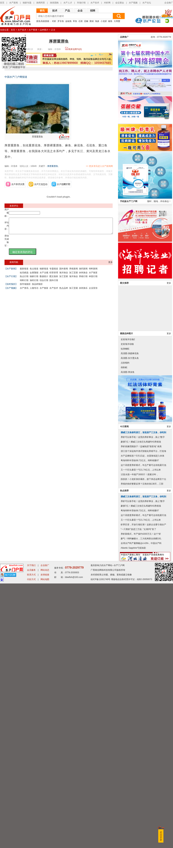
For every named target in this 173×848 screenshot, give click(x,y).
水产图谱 (33, 30)
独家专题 (27, 2)
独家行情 (34, 279)
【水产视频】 (11, 291)
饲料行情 (24, 283)
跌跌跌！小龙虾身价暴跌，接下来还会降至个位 (143, 743)
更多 (110, 265)
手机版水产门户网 (128, 466)
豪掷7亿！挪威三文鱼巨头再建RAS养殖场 (141, 706)
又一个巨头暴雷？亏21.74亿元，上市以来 (141, 734)
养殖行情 (83, 279)
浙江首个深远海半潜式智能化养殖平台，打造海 (143, 715)
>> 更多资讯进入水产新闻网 (112, 166)
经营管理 (53, 276)
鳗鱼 (110, 21)
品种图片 (44, 30)
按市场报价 (25, 287)
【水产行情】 (11, 279)
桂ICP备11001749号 (100, 844)
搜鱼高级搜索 (42, 21)
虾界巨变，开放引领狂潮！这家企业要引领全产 (143, 789)
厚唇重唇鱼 (52, 166)
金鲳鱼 (68, 21)
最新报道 (24, 272)
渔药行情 (34, 283)
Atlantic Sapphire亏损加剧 (133, 812)
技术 (54, 10)
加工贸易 (73, 276)
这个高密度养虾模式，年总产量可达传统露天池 (143, 729)
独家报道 (44, 272)
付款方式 (31, 844)
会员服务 (31, 834)
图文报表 (53, 279)
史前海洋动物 (127, 608)
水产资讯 (24, 291)
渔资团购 (54, 2)
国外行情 (53, 283)
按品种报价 (37, 287)
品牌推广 (124, 301)
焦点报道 (34, 272)
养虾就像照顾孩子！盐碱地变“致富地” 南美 (141, 711)
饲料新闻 (93, 272)
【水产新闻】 (11, 272)
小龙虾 (104, 21)
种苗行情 (93, 279)
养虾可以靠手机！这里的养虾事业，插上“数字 (143, 701)
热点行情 (24, 279)
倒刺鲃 (124, 632)
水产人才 (67, 2)
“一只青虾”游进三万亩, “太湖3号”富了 (138, 794)
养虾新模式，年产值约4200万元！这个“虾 (141, 798)
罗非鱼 (60, 21)
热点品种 (63, 291)
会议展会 (119, 2)
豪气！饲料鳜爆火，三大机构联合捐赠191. (141, 803)
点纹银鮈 (125, 627)
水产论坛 (146, 2)
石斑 (80, 21)
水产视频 (133, 2)
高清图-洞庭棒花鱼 (130, 618)
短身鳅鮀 (125, 613)
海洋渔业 (63, 276)
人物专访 (34, 291)
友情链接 (45, 839)
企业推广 (168, 2)
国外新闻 (63, 272)
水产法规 (44, 276)
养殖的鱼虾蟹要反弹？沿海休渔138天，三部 (142, 748)
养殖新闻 (73, 272)
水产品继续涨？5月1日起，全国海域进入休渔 (142, 720)
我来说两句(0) (75, 49)
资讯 (42, 10)
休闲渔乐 (83, 291)
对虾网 (107, 2)
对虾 (54, 21)
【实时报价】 (11, 287)
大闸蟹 (117, 21)
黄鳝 (91, 21)
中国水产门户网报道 (16, 76)
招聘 (92, 10)
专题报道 (53, 272)
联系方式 (31, 839)
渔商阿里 (40, 2)
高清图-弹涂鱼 (127, 636)
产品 (67, 10)
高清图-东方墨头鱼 (130, 622)
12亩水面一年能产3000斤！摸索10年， (139, 739)
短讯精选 (24, 276)
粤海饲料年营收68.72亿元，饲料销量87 (140, 725)
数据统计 (44, 279)
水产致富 (93, 276)
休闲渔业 (83, 276)
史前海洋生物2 (128, 604)
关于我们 (31, 830)
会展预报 (34, 276)
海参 (97, 21)
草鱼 (75, 21)
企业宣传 (93, 291)
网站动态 (45, 834)
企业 (80, 10)
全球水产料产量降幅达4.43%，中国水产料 (141, 808)
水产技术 (94, 2)
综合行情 (44, 283)
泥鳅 (86, 21)
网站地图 (45, 844)
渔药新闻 (83, 272)
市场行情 (81, 2)
